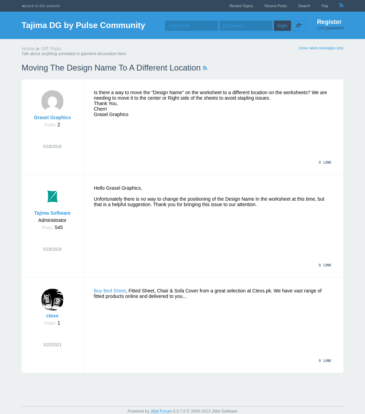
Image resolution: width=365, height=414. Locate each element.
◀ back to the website (41, 6)
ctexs (52, 315)
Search (304, 6)
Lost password (330, 28)
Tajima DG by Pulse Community (83, 25)
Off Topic (51, 48)
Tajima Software (52, 213)
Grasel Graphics (52, 117)
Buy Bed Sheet (110, 290)
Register (329, 21)
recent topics (241, 6)
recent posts (276, 6)
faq (325, 6)
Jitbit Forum (161, 411)
